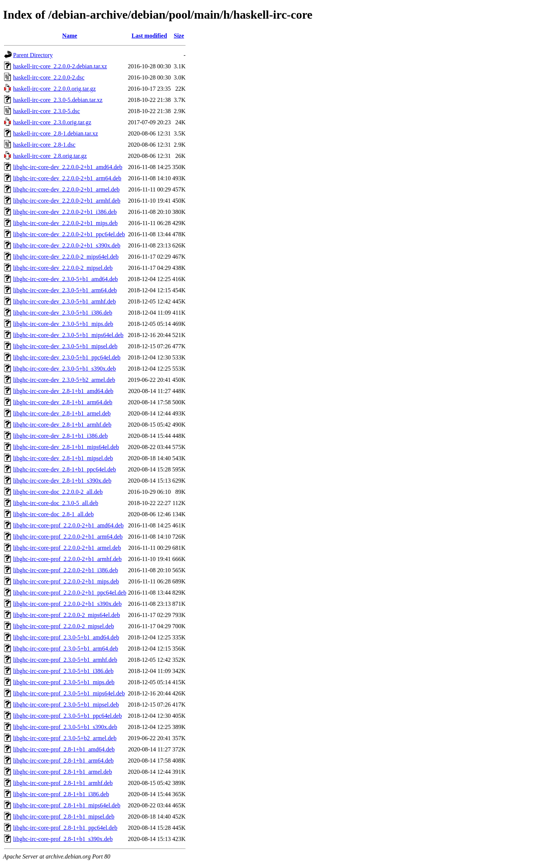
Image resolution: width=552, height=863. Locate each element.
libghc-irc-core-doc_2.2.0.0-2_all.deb (58, 492)
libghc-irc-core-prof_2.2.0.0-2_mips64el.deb (66, 615)
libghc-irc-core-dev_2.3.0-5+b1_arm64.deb (65, 290)
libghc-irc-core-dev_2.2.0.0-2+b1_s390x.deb (66, 245)
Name (69, 35)
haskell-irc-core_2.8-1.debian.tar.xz (55, 133)
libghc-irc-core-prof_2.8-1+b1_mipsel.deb (63, 816)
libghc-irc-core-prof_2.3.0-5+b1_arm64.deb (65, 648)
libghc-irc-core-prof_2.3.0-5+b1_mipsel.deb (66, 704)
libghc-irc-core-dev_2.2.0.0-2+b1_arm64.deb (67, 178)
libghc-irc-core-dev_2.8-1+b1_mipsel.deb (63, 458)
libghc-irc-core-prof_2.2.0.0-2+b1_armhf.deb (67, 559)
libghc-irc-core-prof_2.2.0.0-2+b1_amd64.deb (68, 525)
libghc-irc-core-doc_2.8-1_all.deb (53, 514)
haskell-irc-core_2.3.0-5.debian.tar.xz (57, 100)
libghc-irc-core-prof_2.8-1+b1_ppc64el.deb (65, 828)
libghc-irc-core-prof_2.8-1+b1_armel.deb (62, 772)
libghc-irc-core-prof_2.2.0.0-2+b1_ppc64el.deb (69, 592)
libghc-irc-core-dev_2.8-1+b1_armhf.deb (62, 424)
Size (179, 35)
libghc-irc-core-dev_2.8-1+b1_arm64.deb (62, 402)
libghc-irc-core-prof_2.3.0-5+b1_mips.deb (64, 682)
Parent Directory (33, 55)
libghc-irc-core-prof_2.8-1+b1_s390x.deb (63, 839)
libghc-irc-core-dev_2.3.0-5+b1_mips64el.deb (68, 335)
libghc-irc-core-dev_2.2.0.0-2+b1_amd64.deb (67, 167)
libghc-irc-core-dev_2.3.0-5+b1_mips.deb (63, 324)
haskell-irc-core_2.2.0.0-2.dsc (48, 77)
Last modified (149, 35)
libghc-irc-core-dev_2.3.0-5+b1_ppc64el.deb (67, 357)
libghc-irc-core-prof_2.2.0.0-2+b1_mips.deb (66, 581)
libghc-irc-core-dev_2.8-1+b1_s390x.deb (62, 480)
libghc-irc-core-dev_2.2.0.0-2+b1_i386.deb (65, 212)
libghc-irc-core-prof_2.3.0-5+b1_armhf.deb (65, 660)
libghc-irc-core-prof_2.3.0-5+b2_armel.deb (65, 738)
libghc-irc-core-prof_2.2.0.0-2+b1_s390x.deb (67, 604)
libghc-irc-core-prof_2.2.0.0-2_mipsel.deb (63, 626)
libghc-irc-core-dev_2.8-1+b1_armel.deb (62, 413)
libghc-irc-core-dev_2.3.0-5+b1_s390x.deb (64, 368)
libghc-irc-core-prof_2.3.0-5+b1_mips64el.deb (69, 693)
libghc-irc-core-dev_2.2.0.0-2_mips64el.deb (66, 256)
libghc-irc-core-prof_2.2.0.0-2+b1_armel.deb (67, 548)
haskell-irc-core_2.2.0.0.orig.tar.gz (54, 88)
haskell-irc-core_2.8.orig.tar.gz (50, 156)
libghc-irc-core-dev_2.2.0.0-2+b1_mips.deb (65, 223)
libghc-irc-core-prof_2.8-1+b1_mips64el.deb (66, 805)
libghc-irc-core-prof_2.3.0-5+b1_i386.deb (63, 671)
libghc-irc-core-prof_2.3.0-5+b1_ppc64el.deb (67, 716)
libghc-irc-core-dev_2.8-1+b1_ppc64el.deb (64, 469)
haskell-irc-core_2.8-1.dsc (44, 144)
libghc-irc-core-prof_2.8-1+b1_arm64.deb (63, 760)
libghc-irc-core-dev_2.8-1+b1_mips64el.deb (66, 447)
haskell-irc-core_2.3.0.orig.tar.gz (52, 122)
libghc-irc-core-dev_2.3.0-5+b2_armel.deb (64, 380)
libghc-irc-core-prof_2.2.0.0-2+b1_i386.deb (65, 570)
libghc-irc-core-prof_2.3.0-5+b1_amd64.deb (66, 637)
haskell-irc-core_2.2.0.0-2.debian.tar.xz (60, 66)
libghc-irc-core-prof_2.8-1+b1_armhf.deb (63, 783)
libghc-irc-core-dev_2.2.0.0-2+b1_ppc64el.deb (69, 234)
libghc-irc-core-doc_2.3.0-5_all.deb (55, 503)
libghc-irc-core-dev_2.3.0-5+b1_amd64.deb (65, 279)
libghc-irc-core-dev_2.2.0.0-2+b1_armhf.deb (66, 200)
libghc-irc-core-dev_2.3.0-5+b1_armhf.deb (64, 301)
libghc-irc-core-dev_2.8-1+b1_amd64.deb (63, 391)
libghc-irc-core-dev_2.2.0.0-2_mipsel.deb (63, 268)
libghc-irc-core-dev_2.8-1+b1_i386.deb (60, 436)
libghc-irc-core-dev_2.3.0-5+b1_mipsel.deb (65, 346)
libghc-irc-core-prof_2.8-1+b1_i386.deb (61, 794)
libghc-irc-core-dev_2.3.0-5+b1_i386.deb (62, 312)
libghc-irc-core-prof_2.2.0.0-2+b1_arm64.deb (68, 536)
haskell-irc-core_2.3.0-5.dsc (46, 111)
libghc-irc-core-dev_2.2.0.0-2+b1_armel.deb (66, 189)
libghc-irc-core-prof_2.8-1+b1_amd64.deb (64, 749)
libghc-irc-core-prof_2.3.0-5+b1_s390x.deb (65, 727)
